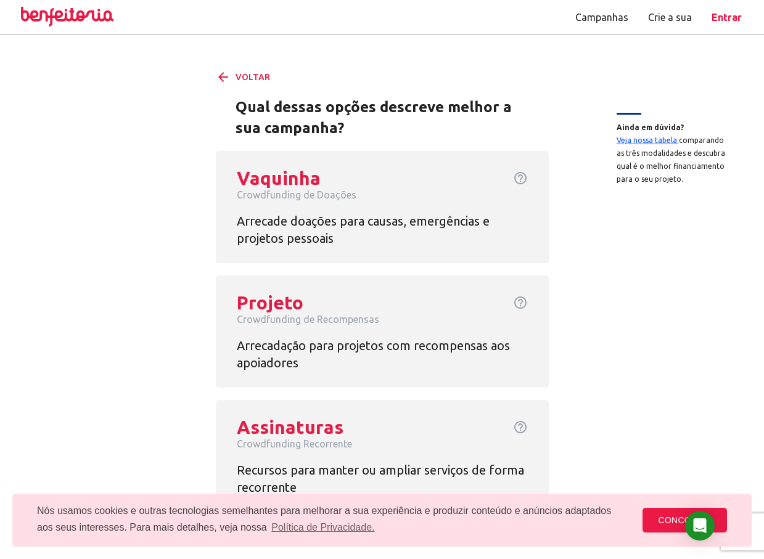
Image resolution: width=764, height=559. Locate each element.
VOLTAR (243, 77)
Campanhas (601, 17)
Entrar (727, 17)
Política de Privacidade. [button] (322, 527)
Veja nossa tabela (648, 140)
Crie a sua (670, 17)
